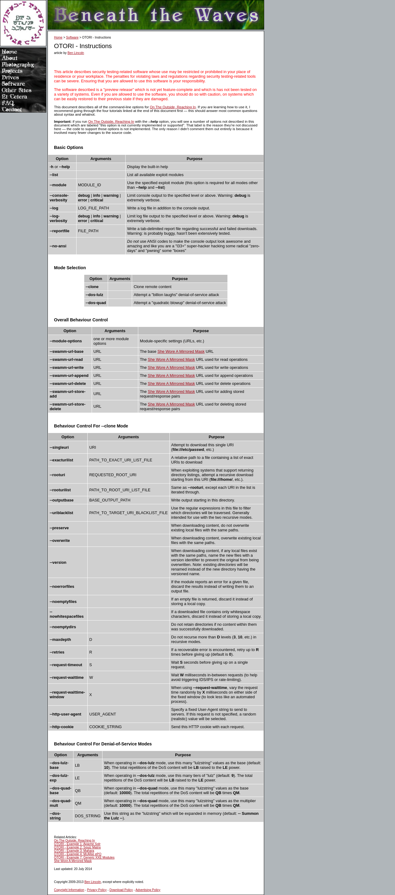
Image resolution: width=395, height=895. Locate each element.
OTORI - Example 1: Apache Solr (77, 844)
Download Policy (121, 890)
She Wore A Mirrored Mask (181, 351)
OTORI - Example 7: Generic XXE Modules (84, 857)
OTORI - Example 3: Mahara (74, 850)
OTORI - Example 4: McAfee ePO (77, 854)
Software (72, 37)
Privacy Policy (97, 890)
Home (58, 37)
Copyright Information (69, 890)
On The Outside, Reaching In (173, 107)
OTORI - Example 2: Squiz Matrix (77, 847)
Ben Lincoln (76, 53)
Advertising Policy (147, 890)
